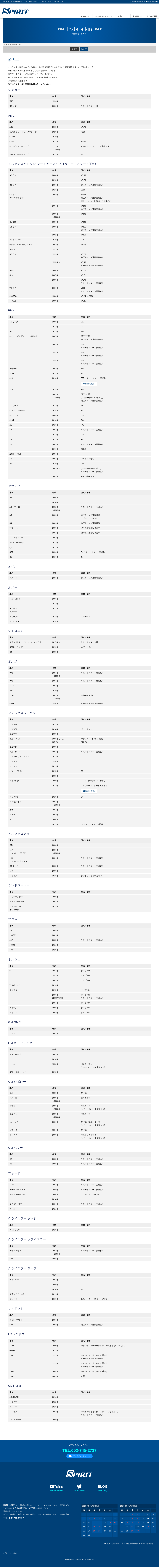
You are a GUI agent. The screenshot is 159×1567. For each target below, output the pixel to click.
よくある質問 (152, 16)
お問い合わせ (152, 2)
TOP (5, 44)
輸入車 (84, 49)
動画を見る (89, 384)
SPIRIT (76, 1559)
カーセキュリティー (103, 16)
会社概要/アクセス (137, 2)
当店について (123, 16)
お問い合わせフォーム (79, 1456)
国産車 (74, 49)
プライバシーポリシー (11, 1553)
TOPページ (85, 16)
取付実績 (137, 16)
